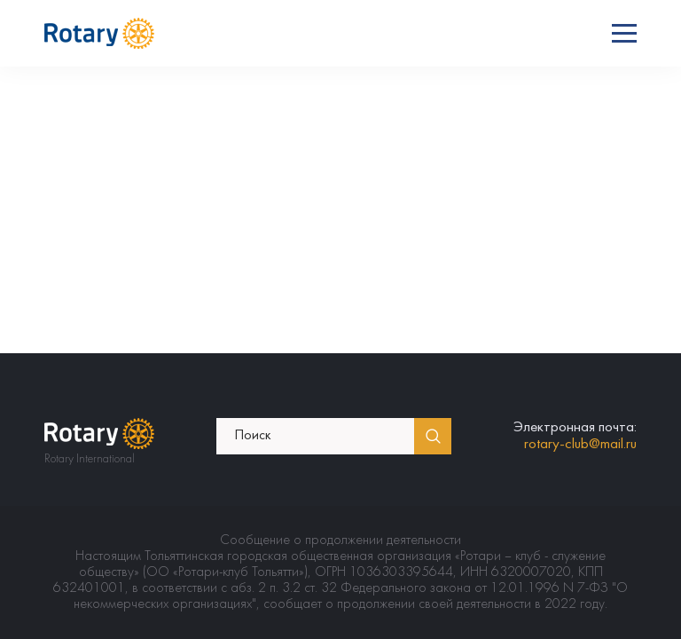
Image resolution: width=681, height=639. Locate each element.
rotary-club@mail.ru (580, 445)
